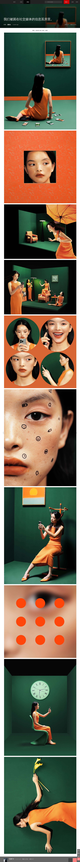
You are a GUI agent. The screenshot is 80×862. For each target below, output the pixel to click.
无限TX (11, 859)
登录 (77, 2)
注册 (72, 2)
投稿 (66, 2)
